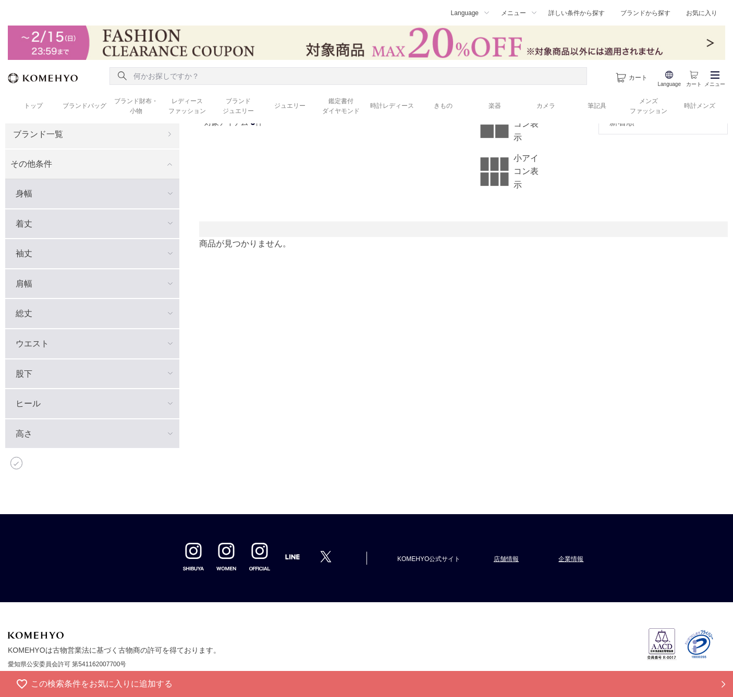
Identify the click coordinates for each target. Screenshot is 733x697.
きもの (443, 105)
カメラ (545, 105)
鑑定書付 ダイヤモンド (341, 106)
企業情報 (570, 559)
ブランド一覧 (38, 134)
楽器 (494, 105)
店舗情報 (506, 559)
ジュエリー (290, 105)
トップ (33, 105)
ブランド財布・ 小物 (136, 106)
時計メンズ (699, 105)
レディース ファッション (187, 106)
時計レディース (392, 105)
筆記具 (597, 105)
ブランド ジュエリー (238, 106)
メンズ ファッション (648, 106)
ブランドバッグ (84, 105)
